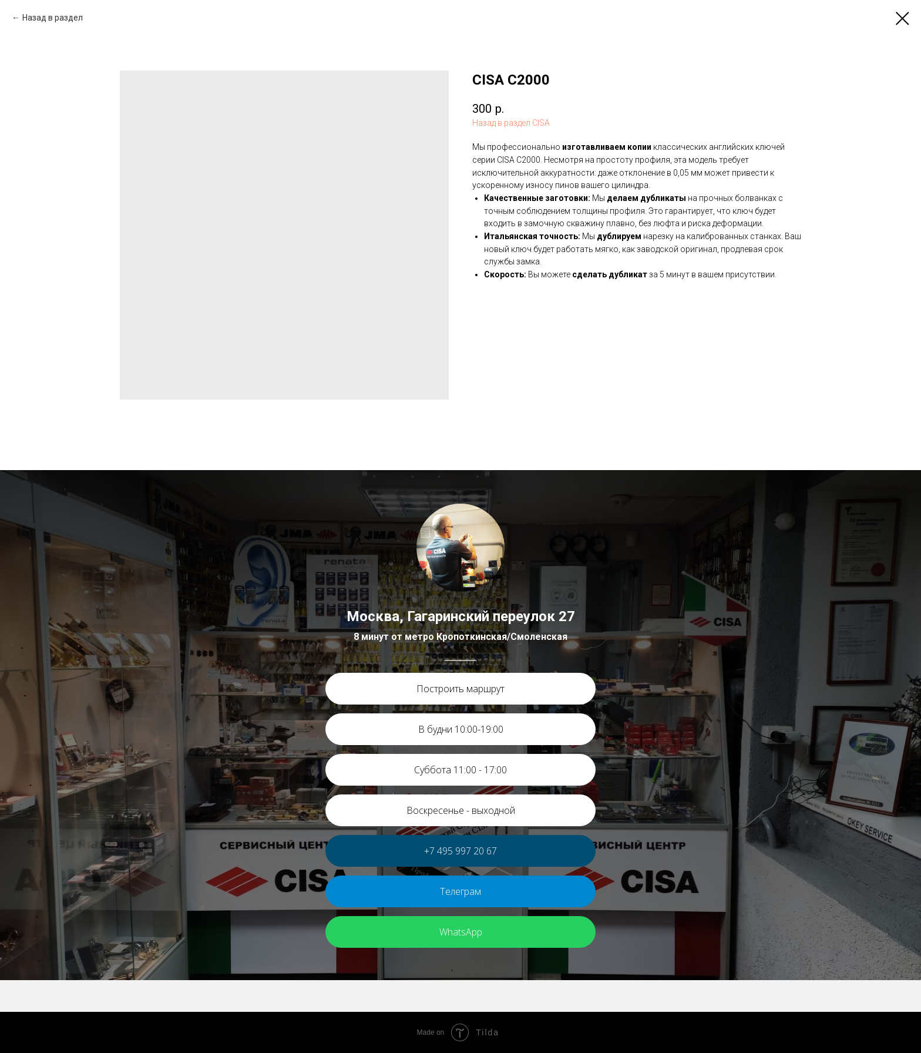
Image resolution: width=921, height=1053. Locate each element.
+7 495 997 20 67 (460, 850)
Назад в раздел (52, 17)
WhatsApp (460, 931)
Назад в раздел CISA (511, 123)
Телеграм (460, 891)
